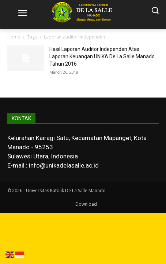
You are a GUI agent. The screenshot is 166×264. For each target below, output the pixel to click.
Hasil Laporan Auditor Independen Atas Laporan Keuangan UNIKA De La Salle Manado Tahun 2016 (102, 56)
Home (13, 37)
